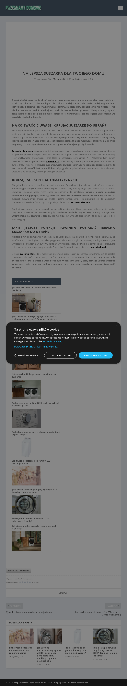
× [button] (116, 326)
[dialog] (63, 343)
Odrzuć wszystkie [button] (60, 355)
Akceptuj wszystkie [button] (95, 355)
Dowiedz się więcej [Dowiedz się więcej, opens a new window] (52, 341)
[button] (63, 346)
